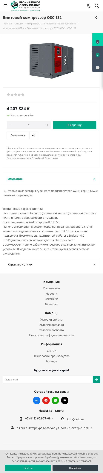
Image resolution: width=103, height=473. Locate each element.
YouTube (46, 400)
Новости (51, 293)
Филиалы (51, 304)
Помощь (51, 313)
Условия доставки (51, 325)
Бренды (51, 361)
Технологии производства (52, 356)
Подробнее (75, 467)
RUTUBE (64, 400)
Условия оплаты (51, 319)
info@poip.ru (75, 419)
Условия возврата (51, 330)
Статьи (51, 350)
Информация (51, 344)
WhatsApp (55, 400)
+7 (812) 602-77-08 (38, 418)
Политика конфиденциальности (51, 335)
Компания (51, 282)
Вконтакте (36, 400)
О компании (51, 288)
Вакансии (51, 299)
